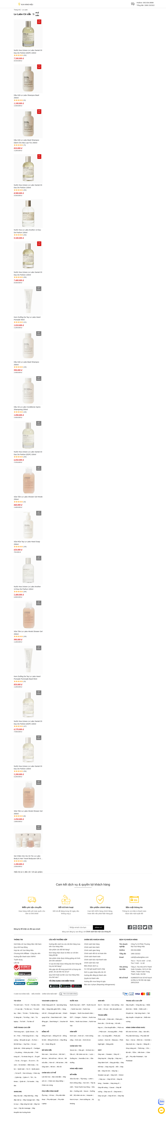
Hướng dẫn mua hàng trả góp (94, 981)
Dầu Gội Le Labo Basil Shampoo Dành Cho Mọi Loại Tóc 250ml (26, 141)
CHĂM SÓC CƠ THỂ (49, 1073)
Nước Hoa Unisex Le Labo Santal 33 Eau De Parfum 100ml (28, 186)
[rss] (150, 927)
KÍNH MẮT (73, 1032)
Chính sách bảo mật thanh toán (95, 960)
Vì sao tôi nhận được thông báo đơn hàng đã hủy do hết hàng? (65, 965)
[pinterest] (140, 927)
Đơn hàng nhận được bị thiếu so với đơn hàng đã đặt (63, 954)
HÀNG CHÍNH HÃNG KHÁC (135, 1027)
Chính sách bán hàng (91, 944)
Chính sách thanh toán (92, 956)
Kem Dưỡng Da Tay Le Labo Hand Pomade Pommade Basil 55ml (27, 677)
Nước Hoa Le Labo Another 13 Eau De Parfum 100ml (27, 231)
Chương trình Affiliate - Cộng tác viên (27, 953)
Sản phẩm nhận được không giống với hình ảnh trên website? (64, 959)
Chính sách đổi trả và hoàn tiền (95, 953)
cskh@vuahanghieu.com (140, 957)
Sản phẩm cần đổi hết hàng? (59, 950)
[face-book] (130, 927)
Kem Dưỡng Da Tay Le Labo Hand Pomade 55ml (27, 318)
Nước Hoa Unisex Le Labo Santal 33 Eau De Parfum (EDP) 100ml (28, 51)
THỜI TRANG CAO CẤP (22, 1027)
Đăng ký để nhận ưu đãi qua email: (27, 929)
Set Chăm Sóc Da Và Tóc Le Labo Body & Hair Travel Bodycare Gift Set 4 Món (28, 857)
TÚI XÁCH (17, 1001)
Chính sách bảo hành (91, 947)
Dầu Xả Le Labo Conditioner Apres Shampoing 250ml (27, 408)
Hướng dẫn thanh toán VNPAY (25, 956)
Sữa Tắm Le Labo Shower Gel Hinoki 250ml (28, 498)
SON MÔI (101, 1001)
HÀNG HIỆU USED (76, 1068)
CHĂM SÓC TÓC (76, 1046)
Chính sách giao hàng (92, 950)
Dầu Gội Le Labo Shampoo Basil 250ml (26, 96)
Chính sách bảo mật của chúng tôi (98, 932)
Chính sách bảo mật (91, 963)
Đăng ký (98, 927)
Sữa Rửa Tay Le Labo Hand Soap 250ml (27, 543)
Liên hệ (16, 963)
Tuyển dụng (18, 960)
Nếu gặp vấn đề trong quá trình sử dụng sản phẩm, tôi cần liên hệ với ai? (65, 970)
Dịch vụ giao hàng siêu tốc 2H (95, 972)
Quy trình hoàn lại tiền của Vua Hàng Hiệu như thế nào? (64, 976)
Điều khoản (36, 994)
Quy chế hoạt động (21, 947)
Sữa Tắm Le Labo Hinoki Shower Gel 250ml (28, 632)
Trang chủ (17, 10)
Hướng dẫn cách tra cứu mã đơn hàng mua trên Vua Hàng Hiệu (64, 945)
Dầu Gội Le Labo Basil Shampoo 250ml (26, 363)
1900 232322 (149, 5)
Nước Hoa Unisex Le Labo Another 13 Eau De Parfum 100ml (27, 588)
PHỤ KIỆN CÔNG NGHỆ (50, 1091)
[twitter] (145, 927)
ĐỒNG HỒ (45, 1032)
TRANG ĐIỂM (102, 1015)
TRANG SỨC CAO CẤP (134, 1001)
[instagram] (135, 927)
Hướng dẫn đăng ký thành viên (95, 975)
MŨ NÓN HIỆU (47, 1050)
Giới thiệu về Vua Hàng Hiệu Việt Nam (27, 944)
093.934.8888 (148, 3)
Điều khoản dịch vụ (91, 966)
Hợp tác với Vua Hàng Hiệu (24, 950)
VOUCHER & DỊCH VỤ (50, 1001)
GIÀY (100, 1050)
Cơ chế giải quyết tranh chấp (94, 969)
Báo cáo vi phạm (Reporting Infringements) (99, 984)
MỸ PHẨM (73, 1074)
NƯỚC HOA (74, 1001)
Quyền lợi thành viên (91, 978)
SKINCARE (18, 1091)
